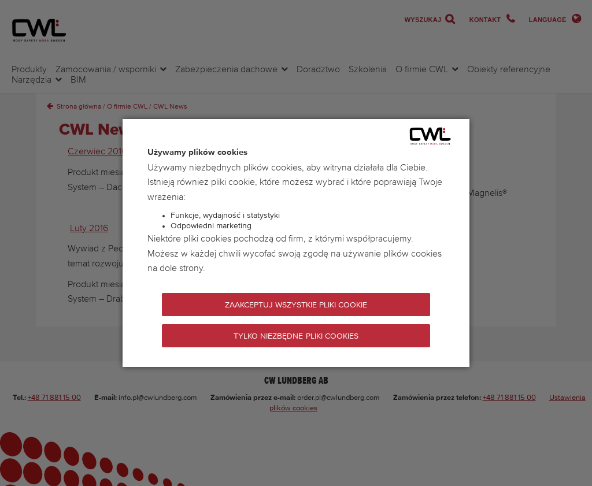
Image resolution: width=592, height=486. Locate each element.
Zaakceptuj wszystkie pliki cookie (296, 305)
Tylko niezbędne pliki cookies (296, 336)
